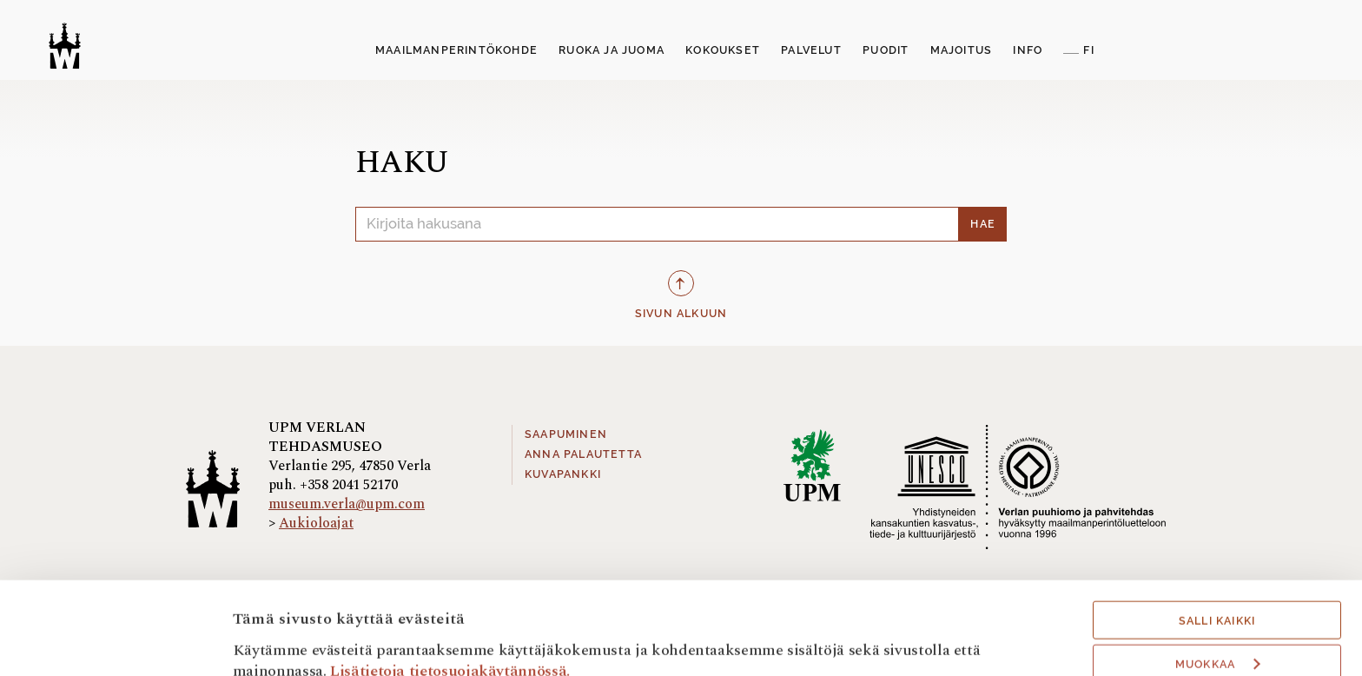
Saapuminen (566, 434)
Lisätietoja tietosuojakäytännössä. (450, 583)
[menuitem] (456, 51)
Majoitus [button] (961, 50)
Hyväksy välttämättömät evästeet (1217, 626)
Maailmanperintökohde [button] (456, 50)
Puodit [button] (886, 50)
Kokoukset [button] (722, 50)
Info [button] (1027, 50)
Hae (982, 224)
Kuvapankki (563, 474)
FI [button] (1088, 50)
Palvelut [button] (811, 50)
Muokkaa (1217, 578)
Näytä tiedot (277, 639)
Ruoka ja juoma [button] (611, 50)
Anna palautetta (583, 454)
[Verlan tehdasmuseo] (65, 46)
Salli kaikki (1217, 534)
